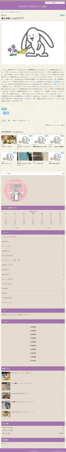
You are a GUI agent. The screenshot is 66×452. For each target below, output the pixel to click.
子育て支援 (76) (7, 284)
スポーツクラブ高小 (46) (8, 240)
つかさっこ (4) (7, 302)
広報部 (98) (5, 244)
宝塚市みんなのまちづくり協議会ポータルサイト (15, 314)
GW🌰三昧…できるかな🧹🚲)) (17, 401)
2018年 (33, 356)
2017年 (33, 360)
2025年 (33, 330)
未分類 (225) (5, 271)
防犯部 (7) (4, 293)
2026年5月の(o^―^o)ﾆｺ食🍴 (17, 411)
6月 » (49, 231)
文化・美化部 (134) (7, 258)
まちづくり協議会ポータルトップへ (54, 3)
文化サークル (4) (7, 266)
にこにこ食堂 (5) (7, 280)
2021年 (33, 345)
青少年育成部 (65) (6, 297)
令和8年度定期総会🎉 (15, 393)
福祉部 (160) (5, 275)
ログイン (3, 442)
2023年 (33, 337)
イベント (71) (6, 249)
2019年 (33, 352)
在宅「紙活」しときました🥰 (17, 372)
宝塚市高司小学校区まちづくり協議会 (45, 449)
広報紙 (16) (6, 253)
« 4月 (17, 231)
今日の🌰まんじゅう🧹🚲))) (17, 382)
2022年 (33, 341)
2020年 (33, 348)
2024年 (33, 333)
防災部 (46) (5, 288)
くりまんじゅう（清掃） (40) (10, 262)
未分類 (4, 112)
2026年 (33, 326)
